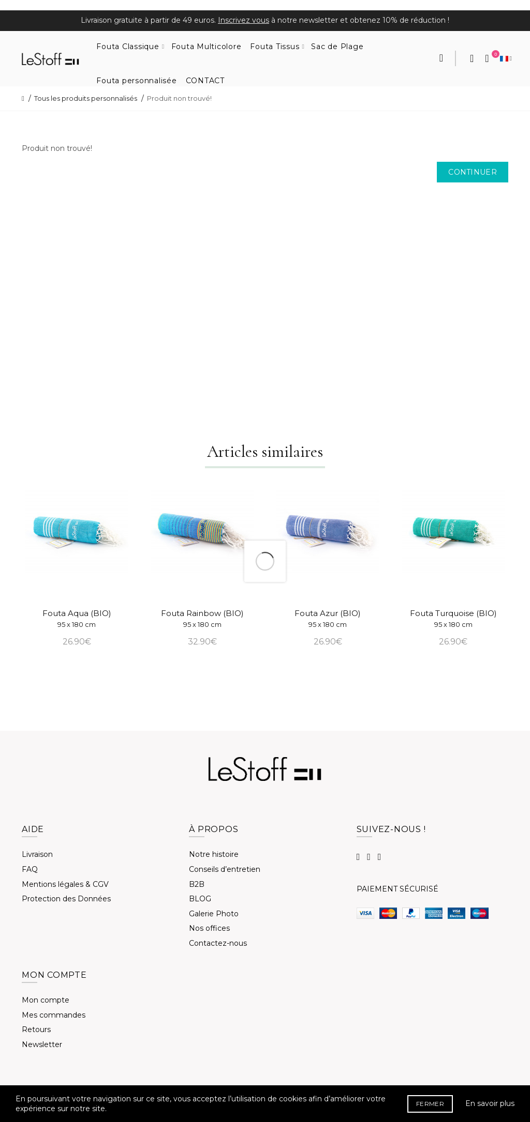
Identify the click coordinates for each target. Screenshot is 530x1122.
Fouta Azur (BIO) (328, 618)
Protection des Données (66, 898)
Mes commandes (53, 1015)
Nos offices (209, 928)
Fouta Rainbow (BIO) (202, 618)
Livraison (37, 854)
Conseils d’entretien (224, 869)
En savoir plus (489, 1103)
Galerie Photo (214, 913)
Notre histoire (214, 854)
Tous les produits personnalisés (85, 98)
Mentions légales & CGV (65, 884)
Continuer (472, 172)
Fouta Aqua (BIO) (76, 618)
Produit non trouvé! (179, 98)
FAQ (30, 869)
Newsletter (42, 1044)
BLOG (200, 898)
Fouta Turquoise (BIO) (453, 618)
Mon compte (45, 1000)
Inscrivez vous (243, 20)
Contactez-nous (218, 943)
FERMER (430, 1104)
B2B (196, 884)
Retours (36, 1029)
